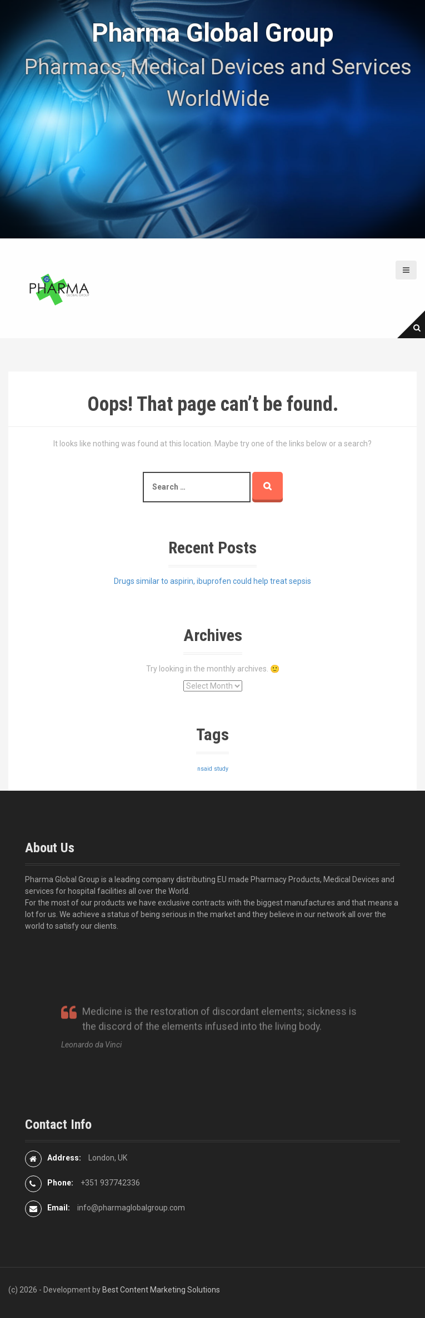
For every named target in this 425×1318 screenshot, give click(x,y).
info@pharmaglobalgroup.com (131, 1207)
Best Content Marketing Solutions (161, 1289)
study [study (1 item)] (221, 768)
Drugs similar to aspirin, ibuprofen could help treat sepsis (212, 581)
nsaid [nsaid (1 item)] (204, 768)
